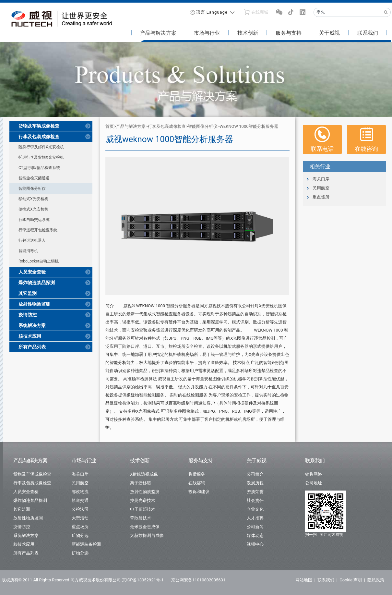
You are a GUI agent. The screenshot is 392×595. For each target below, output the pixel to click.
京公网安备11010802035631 (198, 579)
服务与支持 (289, 33)
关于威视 (329, 33)
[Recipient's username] (348, 12)
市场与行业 (207, 33)
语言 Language (212, 12)
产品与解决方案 (158, 33)
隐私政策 (375, 579)
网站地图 (303, 579)
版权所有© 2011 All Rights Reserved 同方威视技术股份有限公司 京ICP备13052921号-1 (83, 579)
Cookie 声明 (350, 579)
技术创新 (247, 33)
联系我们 (367, 33)
